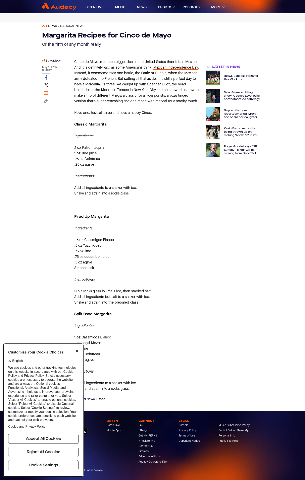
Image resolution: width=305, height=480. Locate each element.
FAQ (141, 425)
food (102, 399)
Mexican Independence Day (175, 67)
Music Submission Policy (234, 425)
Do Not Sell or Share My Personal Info (233, 432)
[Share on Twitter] (46, 85)
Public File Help (228, 441)
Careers (183, 425)
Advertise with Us (150, 456)
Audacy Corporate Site (153, 462)
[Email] (46, 93)
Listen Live (113, 425)
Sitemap (144, 451)
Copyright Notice (189, 441)
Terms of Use (187, 435)
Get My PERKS (148, 435)
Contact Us (146, 446)
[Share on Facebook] (46, 77)
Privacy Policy (188, 430)
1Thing (143, 430)
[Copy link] (46, 101)
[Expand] (106, 7)
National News (84, 399)
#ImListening (147, 441)
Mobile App (113, 430)
